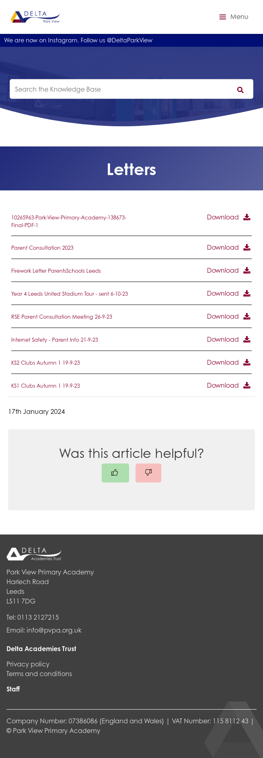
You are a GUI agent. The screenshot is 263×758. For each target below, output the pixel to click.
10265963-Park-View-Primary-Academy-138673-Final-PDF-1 (68, 221)
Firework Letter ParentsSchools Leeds (56, 270)
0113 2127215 (38, 617)
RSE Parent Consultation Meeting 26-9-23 (61, 316)
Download (223, 216)
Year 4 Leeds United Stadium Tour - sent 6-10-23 (69, 293)
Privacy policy (28, 663)
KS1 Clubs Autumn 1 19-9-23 (45, 385)
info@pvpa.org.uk (54, 630)
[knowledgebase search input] (131, 89)
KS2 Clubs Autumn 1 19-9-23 (45, 362)
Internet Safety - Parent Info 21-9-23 (54, 339)
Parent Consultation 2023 (42, 247)
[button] (232, 16)
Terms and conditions (39, 673)
